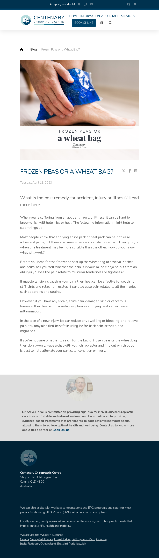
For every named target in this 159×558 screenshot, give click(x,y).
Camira (24, 539)
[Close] (135, 4)
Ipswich (81, 544)
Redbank (33, 544)
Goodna (101, 539)
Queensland (48, 544)
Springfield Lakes (41, 539)
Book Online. (61, 430)
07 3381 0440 (85, 4)
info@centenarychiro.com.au (91, 4)
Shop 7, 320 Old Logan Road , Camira (79, 4)
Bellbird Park (66, 544)
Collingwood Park (83, 539)
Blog (33, 49)
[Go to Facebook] (128, 4)
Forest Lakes (62, 539)
